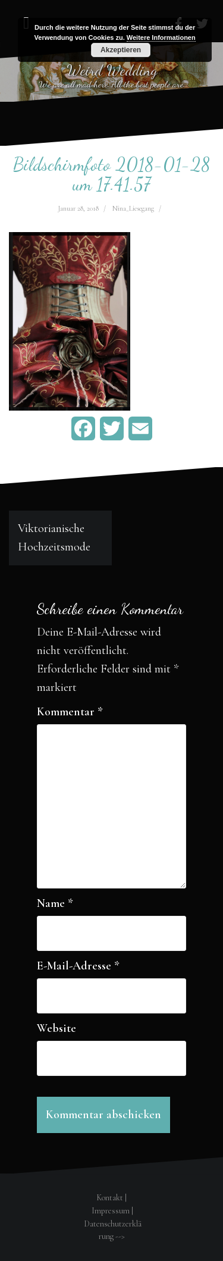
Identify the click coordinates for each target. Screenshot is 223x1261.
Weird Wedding (112, 70)
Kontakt (109, 1198)
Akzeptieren (120, 50)
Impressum (111, 1211)
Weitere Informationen (161, 37)
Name (55, 903)
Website (56, 1028)
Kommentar (70, 712)
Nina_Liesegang (133, 208)
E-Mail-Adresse (78, 966)
